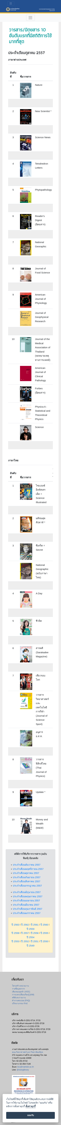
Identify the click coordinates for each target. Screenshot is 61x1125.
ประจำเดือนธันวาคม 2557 (27, 864)
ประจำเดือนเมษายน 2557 (26, 900)
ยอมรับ (30, 1115)
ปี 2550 (44, 941)
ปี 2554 (30, 937)
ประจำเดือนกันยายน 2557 (27, 877)
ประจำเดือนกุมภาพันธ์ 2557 (27, 908)
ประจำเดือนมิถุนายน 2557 (27, 892)
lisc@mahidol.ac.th (25, 1067)
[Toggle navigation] (10, 3)
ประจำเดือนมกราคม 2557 (27, 913)
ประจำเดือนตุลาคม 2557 (26, 873)
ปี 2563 (15, 924)
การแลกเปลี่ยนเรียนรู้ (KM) (23, 995)
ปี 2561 (35, 924)
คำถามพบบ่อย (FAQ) (21, 1000)
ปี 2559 (30, 929)
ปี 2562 (25, 924)
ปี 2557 (25, 933)
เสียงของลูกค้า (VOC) (21, 992)
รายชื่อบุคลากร (18, 989)
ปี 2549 (30, 945)
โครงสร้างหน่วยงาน (20, 986)
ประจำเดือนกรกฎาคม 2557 (27, 885)
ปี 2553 (15, 941)
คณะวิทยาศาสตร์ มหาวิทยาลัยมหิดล (27, 1052)
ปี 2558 (15, 933)
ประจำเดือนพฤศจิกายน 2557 (28, 869)
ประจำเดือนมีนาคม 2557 (26, 904)
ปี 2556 (35, 933)
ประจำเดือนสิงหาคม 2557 (26, 881)
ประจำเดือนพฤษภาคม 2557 (27, 896)
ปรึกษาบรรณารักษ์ (19, 1003)
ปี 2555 (44, 933)
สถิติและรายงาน (19, 997)
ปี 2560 (44, 924)
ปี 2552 (25, 941)
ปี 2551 (35, 941)
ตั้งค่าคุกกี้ (31, 1106)
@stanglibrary (23, 1070)
